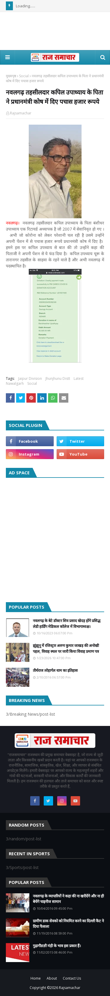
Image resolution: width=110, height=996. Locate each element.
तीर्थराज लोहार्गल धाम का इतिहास (55, 670)
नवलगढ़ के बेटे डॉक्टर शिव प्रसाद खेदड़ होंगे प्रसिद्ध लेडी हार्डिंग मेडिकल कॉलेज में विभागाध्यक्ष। (66, 623)
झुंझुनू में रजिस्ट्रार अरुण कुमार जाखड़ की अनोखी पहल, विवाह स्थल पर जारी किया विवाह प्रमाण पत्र (66, 648)
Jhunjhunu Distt (57, 378)
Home (36, 978)
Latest (79, 378)
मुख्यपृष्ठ (11, 75)
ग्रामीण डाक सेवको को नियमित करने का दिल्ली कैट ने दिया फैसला (68, 923)
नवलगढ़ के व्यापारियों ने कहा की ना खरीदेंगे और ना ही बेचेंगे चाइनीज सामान (68, 898)
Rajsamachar (20, 113)
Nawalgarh (15, 383)
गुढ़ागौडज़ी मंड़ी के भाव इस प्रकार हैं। (57, 945)
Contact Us (72, 978)
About (52, 978)
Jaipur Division (30, 378)
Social (24, 75)
